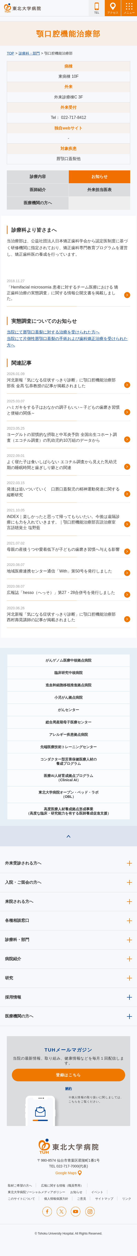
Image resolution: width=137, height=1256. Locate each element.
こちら (73, 1101)
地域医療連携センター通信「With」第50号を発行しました (59, 571)
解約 (68, 1088)
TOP (10, 53)
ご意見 (81, 1198)
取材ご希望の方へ (20, 1185)
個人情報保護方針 (56, 1198)
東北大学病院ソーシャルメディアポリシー (36, 1192)
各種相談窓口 (17, 920)
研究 (9, 978)
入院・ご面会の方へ (23, 882)
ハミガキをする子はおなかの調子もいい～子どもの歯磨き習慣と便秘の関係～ (63, 410)
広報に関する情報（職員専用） (62, 1185)
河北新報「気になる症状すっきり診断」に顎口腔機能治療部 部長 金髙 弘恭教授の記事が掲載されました (61, 383)
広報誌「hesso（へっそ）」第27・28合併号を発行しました (61, 592)
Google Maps (68, 1173)
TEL (96, 8)
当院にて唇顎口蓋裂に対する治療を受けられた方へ (53, 332)
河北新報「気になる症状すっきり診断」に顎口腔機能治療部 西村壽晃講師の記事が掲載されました (61, 617)
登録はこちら (68, 1075)
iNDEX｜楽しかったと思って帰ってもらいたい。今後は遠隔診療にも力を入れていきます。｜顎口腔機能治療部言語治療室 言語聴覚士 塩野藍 (63, 522)
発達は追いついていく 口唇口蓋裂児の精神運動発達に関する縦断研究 (63, 492)
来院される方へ (19, 901)
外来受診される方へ (23, 863)
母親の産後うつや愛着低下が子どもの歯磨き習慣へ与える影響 (63, 549)
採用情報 (13, 997)
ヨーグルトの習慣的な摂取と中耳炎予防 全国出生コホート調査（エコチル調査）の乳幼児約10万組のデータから (62, 437)
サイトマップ (104, 1198)
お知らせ (76, 1192)
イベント (97, 1192)
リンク (126, 1198)
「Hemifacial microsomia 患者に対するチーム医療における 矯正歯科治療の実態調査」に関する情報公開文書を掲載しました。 (62, 293)
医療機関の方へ (19, 1016)
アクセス (112, 8)
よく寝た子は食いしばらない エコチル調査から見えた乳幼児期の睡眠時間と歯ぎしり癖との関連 (62, 464)
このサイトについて (21, 1198)
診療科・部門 (29, 53)
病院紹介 (13, 959)
